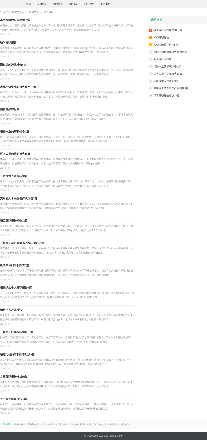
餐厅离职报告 (61, 424)
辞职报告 (48, 12)
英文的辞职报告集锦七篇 (168, 30)
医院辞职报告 (33, 424)
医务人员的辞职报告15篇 (168, 73)
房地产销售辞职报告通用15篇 (170, 52)
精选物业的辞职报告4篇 (167, 66)
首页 (28, 3)
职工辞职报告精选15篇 (166, 95)
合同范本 (58, 3)
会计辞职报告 (47, 424)
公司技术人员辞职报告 (166, 81)
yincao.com (109, 436)
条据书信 (105, 3)
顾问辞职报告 (161, 37)
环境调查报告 (19, 424)
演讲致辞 (73, 3)
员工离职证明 (100, 424)
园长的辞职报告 (163, 59)
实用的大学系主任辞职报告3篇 (171, 88)
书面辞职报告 (86, 424)
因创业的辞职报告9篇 (166, 44)
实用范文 (42, 3)
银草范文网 (18, 12)
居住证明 (74, 424)
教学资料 (89, 3)
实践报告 (112, 424)
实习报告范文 (124, 424)
